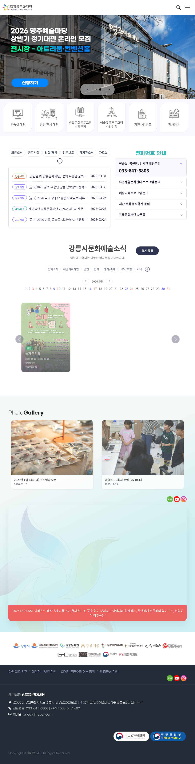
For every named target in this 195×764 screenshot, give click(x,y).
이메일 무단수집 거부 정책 (78, 671)
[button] (88, 89)
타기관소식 (86, 152)
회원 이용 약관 (17, 671)
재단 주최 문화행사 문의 (134, 203)
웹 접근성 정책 (108, 671)
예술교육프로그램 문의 (133, 193)
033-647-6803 (134, 170)
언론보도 (68, 152)
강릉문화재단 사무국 (132, 214)
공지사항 (33, 152)
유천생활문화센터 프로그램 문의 (140, 182)
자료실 (103, 152)
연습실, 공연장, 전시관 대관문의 (139, 163)
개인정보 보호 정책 (44, 671)
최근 (17, 152)
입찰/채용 (51, 152)
